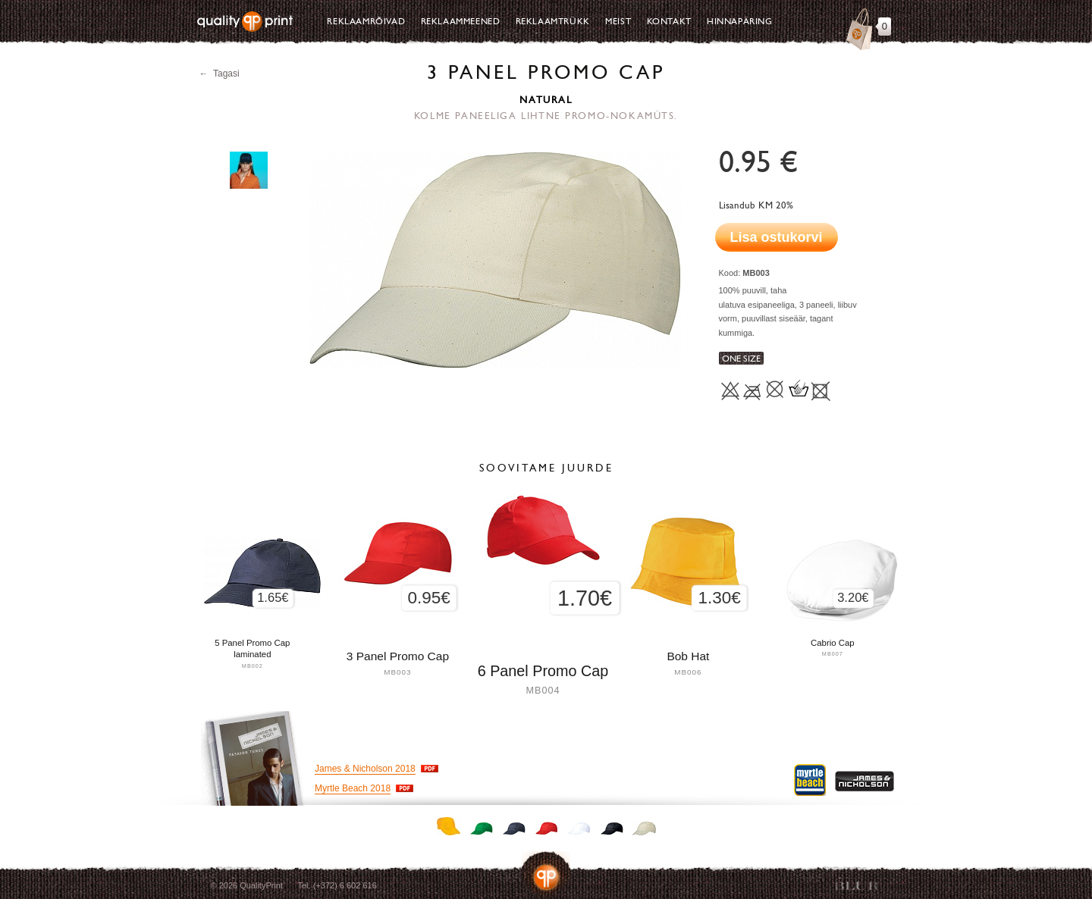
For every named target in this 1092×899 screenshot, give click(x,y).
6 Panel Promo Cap (543, 671)
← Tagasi (219, 73)
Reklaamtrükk (553, 21)
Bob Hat (688, 656)
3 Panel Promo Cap (398, 656)
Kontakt (669, 21)
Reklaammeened (460, 21)
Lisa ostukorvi (776, 237)
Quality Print (245, 21)
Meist (618, 21)
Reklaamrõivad (366, 21)
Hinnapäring (740, 21)
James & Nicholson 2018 (365, 768)
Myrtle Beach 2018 (353, 788)
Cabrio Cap (833, 642)
